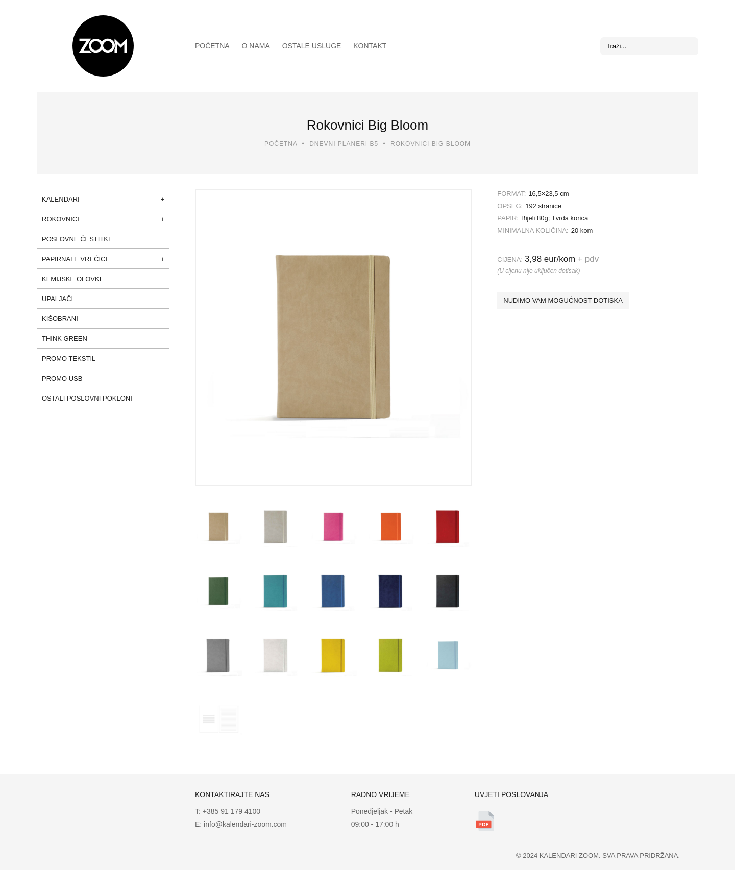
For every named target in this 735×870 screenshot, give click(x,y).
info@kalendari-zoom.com (244, 824)
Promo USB (62, 378)
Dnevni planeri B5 (343, 143)
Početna (212, 46)
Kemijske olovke (73, 279)
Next (457, 338)
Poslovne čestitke (77, 239)
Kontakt (369, 46)
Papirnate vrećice (76, 259)
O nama (256, 46)
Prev (209, 338)
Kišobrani (60, 318)
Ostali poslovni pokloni (87, 398)
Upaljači (57, 299)
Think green (64, 338)
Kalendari (61, 199)
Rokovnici (60, 219)
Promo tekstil (68, 358)
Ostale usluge (311, 46)
